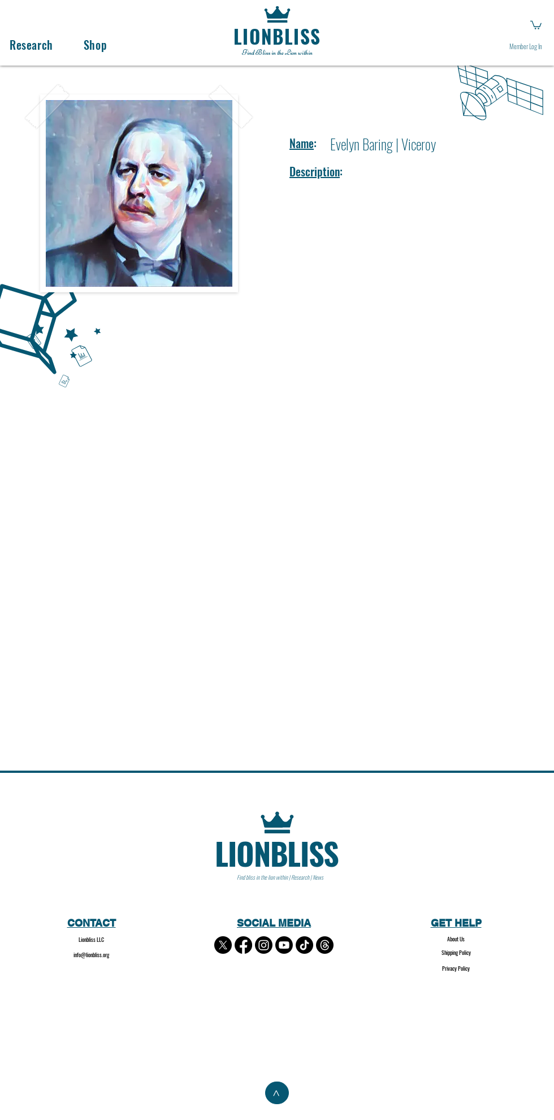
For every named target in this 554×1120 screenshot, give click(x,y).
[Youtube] (284, 945)
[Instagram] (263, 945)
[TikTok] (304, 945)
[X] (223, 945)
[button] (536, 24)
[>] (277, 1093)
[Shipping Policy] (456, 953)
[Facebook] (243, 945)
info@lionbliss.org (91, 954)
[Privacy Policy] (456, 969)
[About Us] (456, 939)
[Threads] (325, 945)
